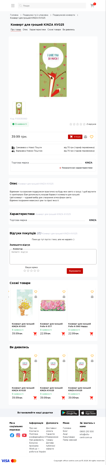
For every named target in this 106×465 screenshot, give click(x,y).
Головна (67, 428)
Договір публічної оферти (50, 446)
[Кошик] (92, 5)
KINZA (88, 163)
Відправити (75, 271)
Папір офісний (70, 440)
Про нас (33, 428)
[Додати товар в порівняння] (85, 137)
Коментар (17, 249)
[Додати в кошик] (35, 334)
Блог (65, 431)
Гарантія (50, 434)
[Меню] (12, 5)
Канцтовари (69, 437)
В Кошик (75, 137)
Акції (65, 434)
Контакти (34, 431)
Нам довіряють (36, 440)
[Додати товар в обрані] (92, 137)
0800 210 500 (87, 431)
